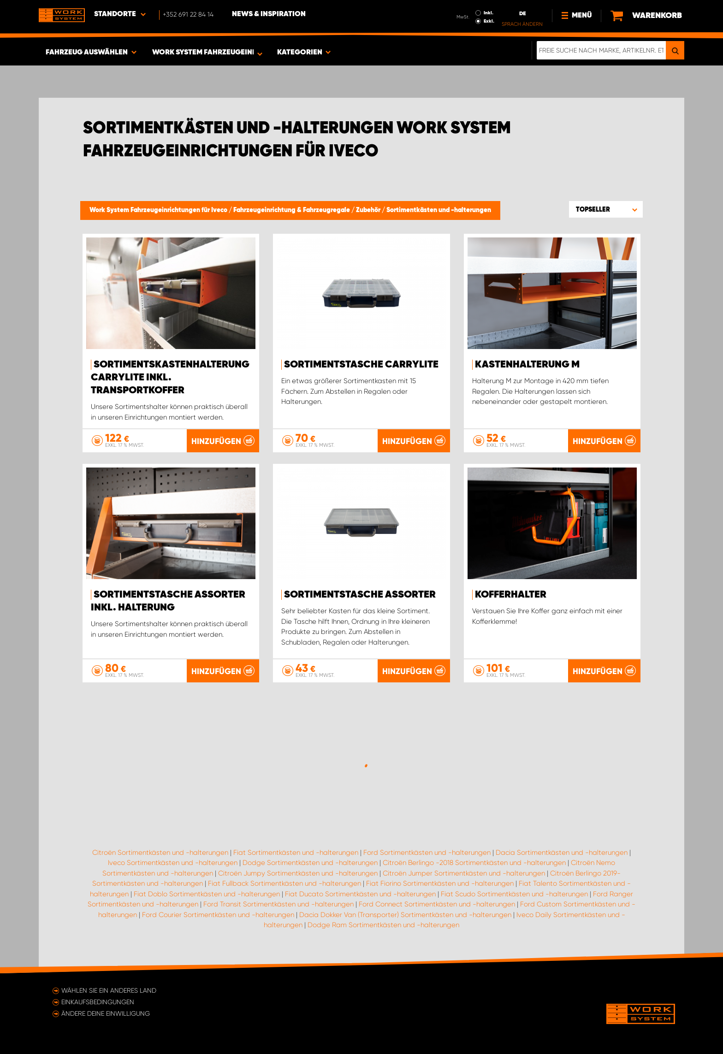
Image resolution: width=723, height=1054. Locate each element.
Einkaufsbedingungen (97, 1002)
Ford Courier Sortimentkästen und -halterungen (218, 915)
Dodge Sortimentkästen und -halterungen (310, 863)
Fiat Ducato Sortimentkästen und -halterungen (360, 894)
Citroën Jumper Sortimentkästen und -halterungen (464, 873)
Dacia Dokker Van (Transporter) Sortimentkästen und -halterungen (405, 915)
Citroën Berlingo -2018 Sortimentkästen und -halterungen (474, 863)
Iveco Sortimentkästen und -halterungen (172, 863)
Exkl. (489, 21)
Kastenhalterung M (527, 365)
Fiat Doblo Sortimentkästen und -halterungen (207, 894)
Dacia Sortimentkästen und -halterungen (562, 852)
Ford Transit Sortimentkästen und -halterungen (278, 904)
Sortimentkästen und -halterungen (438, 210)
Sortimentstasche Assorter (360, 595)
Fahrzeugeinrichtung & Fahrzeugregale (292, 210)
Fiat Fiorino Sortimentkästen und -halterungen (440, 883)
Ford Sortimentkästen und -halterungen (427, 852)
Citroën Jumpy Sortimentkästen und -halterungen (298, 873)
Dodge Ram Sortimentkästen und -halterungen (383, 925)
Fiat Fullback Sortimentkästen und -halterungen (284, 883)
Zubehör (369, 210)
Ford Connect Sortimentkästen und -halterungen (437, 904)
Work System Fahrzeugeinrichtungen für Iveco (159, 210)
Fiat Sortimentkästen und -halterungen (295, 852)
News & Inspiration (269, 14)
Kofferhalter (510, 595)
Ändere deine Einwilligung (105, 1013)
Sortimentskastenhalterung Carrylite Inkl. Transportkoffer (170, 378)
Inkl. (488, 13)
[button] (606, 209)
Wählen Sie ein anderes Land (108, 990)
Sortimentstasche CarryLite (361, 365)
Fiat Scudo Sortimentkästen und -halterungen (514, 894)
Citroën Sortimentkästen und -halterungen (160, 852)
